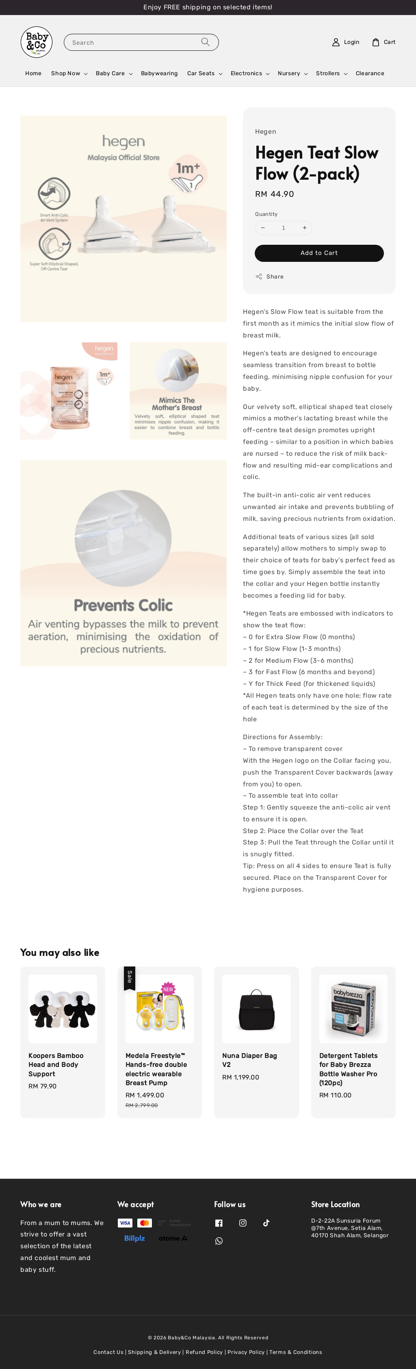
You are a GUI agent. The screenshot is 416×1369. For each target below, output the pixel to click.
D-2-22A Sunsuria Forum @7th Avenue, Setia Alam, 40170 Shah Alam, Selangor (350, 1228)
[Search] (206, 42)
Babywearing (159, 73)
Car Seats (200, 73)
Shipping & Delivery (154, 1352)
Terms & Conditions (296, 1352)
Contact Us (108, 1352)
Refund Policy (204, 1352)
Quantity (266, 214)
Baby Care (110, 73)
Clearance (370, 73)
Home (33, 73)
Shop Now (65, 73)
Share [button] (269, 276)
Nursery (289, 73)
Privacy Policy (246, 1352)
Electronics (246, 73)
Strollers (328, 73)
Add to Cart (319, 253)
